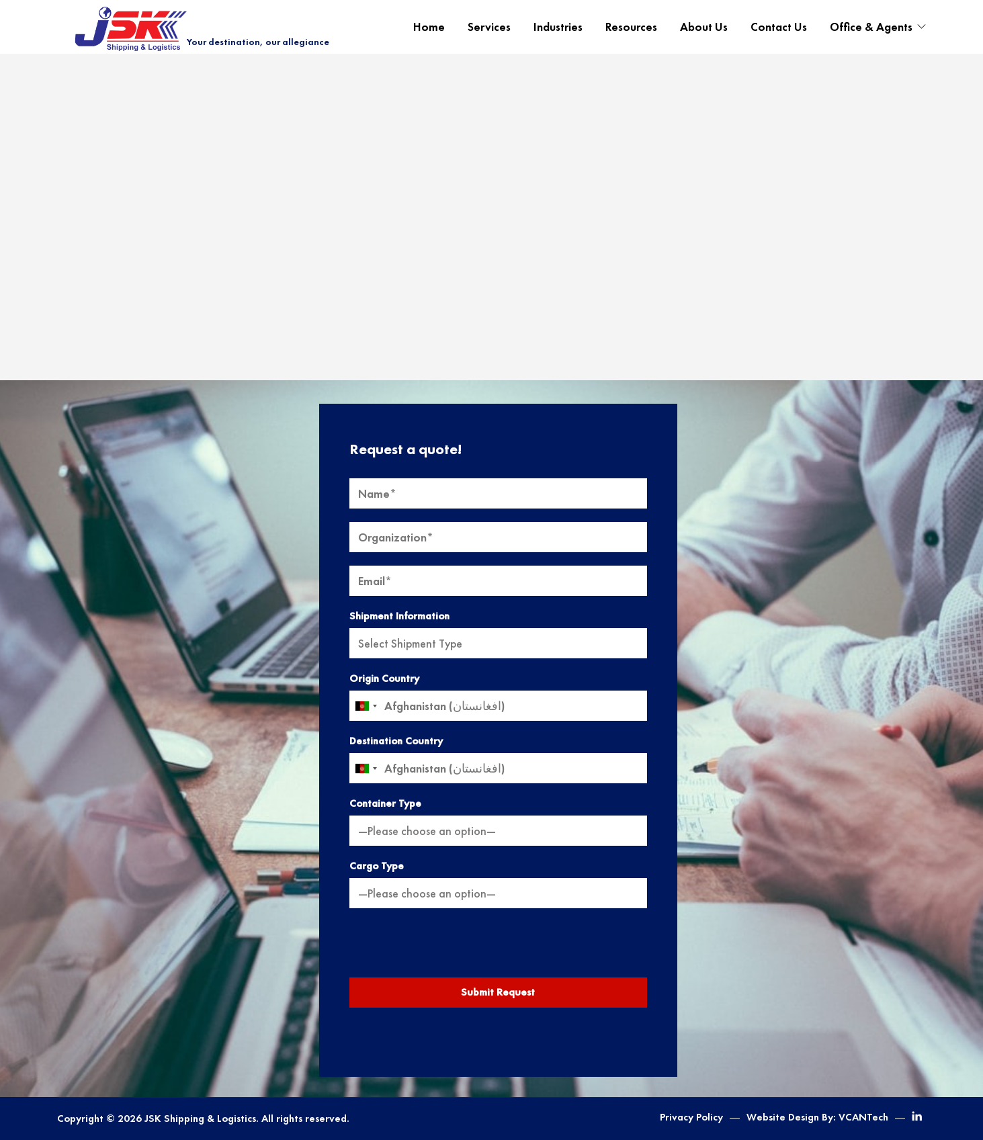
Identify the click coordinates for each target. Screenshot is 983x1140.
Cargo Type (376, 866)
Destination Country (396, 741)
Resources (631, 26)
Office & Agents (871, 26)
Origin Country (384, 678)
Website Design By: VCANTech (817, 1117)
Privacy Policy (691, 1117)
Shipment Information (399, 616)
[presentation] (498, 948)
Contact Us (779, 26)
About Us (704, 26)
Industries (558, 26)
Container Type (385, 803)
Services (489, 26)
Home (429, 26)
